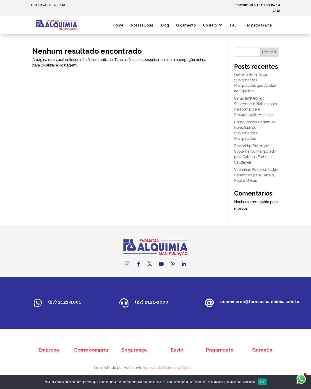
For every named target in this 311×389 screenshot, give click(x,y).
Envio (177, 350)
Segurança (134, 350)
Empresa (48, 350)
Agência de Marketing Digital (159, 367)
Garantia (262, 350)
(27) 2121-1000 (151, 302)
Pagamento (219, 350)
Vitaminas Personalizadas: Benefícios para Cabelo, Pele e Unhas (256, 175)
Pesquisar (269, 52)
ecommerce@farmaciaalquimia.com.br (260, 301)
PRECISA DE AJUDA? (49, 5)
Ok (262, 382)
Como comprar (91, 350)
